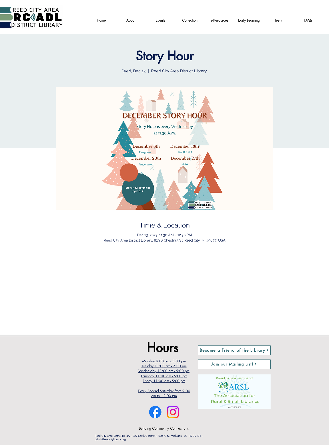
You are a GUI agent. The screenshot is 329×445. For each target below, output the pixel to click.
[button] (234, 364)
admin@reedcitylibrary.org (110, 439)
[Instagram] (173, 412)
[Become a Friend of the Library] (234, 350)
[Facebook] (155, 412)
